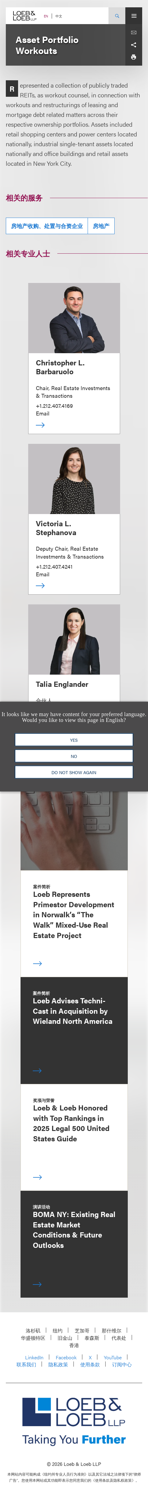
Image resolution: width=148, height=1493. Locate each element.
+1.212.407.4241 (54, 566)
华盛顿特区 (33, 1337)
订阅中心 (122, 1364)
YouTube (113, 1357)
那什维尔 (111, 1330)
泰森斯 (92, 1337)
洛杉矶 (33, 1330)
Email (42, 413)
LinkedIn (34, 1357)
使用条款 (90, 1364)
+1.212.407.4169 (54, 405)
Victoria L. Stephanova (56, 527)
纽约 (58, 1330)
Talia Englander (62, 684)
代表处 (119, 1337)
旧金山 (65, 1337)
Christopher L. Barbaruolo (60, 366)
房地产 (101, 226)
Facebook (66, 1357)
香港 (74, 1345)
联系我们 (26, 1364)
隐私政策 (58, 1364)
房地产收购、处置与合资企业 (47, 226)
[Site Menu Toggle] (133, 15)
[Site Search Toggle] (116, 15)
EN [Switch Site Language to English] (46, 16)
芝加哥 (82, 1330)
